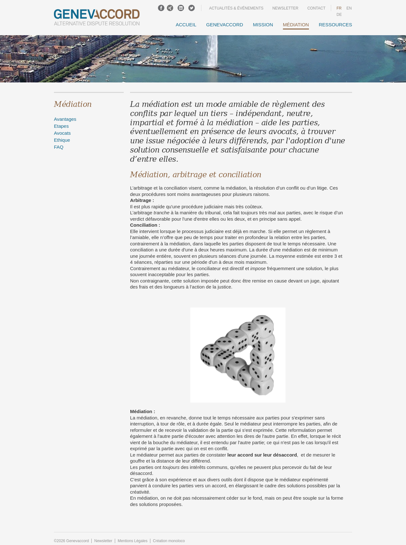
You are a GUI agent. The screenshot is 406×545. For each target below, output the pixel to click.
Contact (316, 8)
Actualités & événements (236, 8)
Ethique (62, 140)
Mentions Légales (132, 541)
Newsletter (285, 8)
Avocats (62, 133)
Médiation (296, 24)
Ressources (335, 24)
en (349, 8)
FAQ (58, 147)
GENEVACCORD (224, 24)
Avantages (65, 119)
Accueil (186, 24)
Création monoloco (169, 541)
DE (339, 14)
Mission (263, 24)
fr (339, 8)
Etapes (61, 126)
